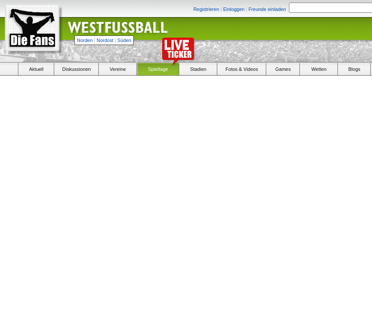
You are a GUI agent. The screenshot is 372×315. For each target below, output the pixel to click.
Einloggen (233, 9)
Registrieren (206, 9)
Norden (85, 40)
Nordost (105, 40)
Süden (124, 40)
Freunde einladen (267, 9)
